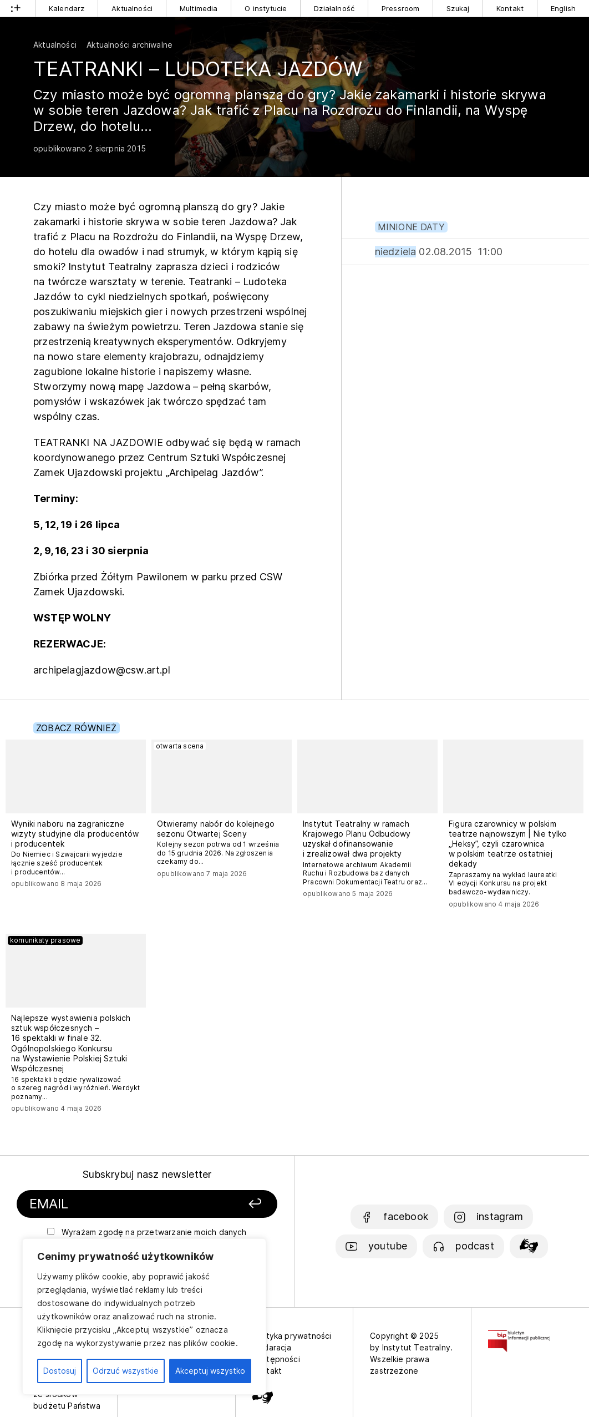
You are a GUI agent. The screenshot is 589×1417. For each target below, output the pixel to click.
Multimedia (199, 8)
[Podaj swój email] (114, 1204)
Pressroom (401, 8)
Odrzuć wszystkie (126, 1370)
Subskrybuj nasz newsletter (147, 1174)
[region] (144, 1316)
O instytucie (266, 8)
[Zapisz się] (233, 1204)
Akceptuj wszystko (210, 1370)
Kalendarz (67, 8)
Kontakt (510, 8)
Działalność (334, 8)
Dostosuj (59, 1370)
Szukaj (457, 8)
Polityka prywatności (292, 1335)
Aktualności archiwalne (129, 44)
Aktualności (132, 8)
